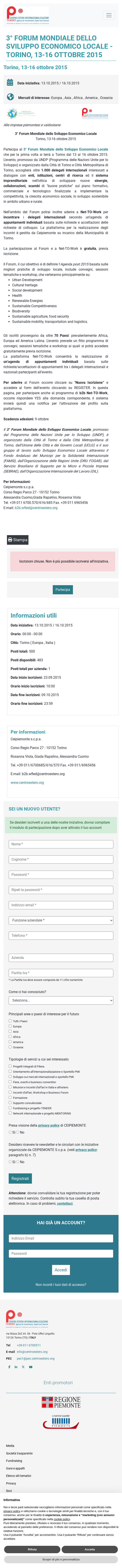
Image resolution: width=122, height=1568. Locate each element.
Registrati (20, 1178)
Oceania (18, 1047)
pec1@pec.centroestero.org (35, 1358)
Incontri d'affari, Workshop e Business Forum (40, 1092)
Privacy (11, 1483)
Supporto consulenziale (27, 1103)
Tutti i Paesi (20, 1021)
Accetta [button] (90, 1549)
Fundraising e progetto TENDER (32, 1108)
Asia (15, 1031)
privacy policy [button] (11, 1511)
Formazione (20, 1097)
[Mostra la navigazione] (109, 15)
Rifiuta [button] (32, 1549)
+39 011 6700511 (29, 1345)
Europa (17, 1026)
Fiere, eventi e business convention (34, 1082)
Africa (16, 1037)
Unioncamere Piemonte (61, 1422)
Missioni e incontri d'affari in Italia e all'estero (40, 1087)
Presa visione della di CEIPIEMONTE (47, 1125)
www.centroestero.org (27, 783)
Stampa (17, 539)
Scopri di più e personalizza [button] (60, 1559)
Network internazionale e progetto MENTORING (42, 1113)
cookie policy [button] (62, 1519)
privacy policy (48, 1125)
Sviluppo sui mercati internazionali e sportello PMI (43, 1077)
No (22, 1132)
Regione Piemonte (61, 1402)
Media (10, 1445)
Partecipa (63, 590)
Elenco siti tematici (18, 1476)
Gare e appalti (15, 1468)
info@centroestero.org (32, 1352)
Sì (13, 1132)
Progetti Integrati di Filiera (28, 1066)
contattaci (65, 1203)
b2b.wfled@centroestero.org (36, 508)
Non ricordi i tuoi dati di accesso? (61, 1285)
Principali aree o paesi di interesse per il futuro (44, 1014)
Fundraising (14, 1460)
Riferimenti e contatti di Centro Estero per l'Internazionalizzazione (55, 1320)
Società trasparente (19, 1453)
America (18, 1042)
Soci (9, 1491)
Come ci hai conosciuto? (27, 992)
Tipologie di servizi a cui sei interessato (39, 1059)
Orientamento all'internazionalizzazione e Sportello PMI (46, 1071)
